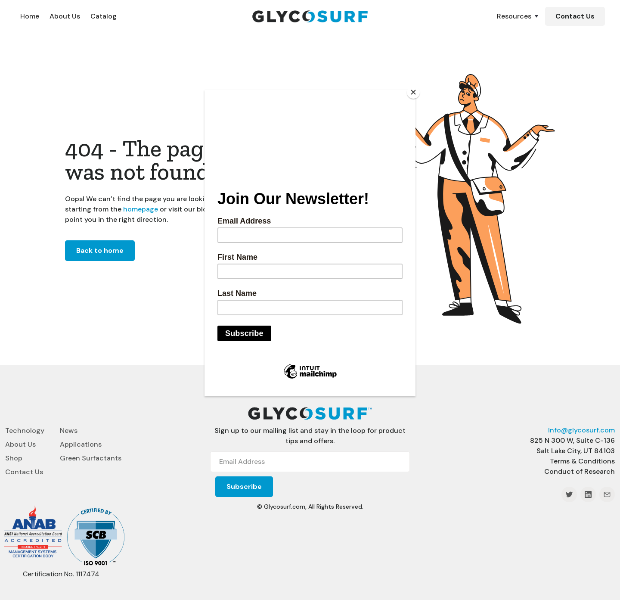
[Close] (413, 92)
